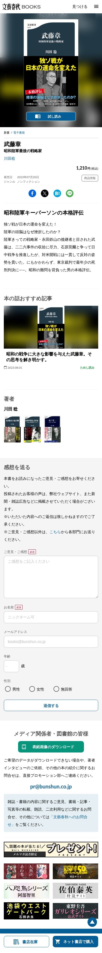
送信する (51, 706)
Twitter (45, 193)
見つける (79, 6)
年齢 (7, 656)
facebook (32, 193)
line (69, 193)
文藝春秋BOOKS (21, 7)
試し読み (54, 116)
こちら (55, 531)
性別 (7, 681)
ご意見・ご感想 (15, 552)
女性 (40, 689)
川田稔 (9, 158)
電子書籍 (19, 132)
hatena (57, 193)
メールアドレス (15, 632)
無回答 (66, 689)
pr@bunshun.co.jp (51, 786)
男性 (16, 689)
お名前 (9, 607)
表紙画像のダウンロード (53, 746)
